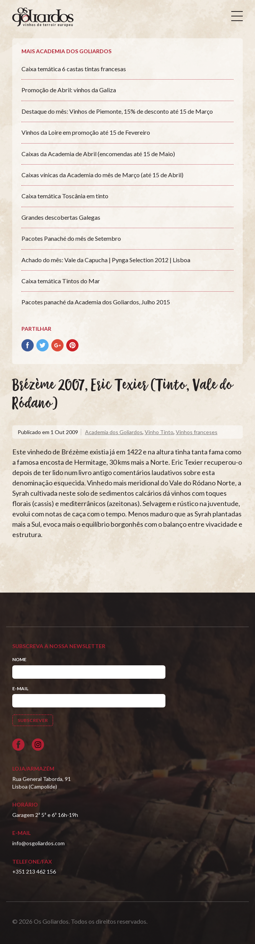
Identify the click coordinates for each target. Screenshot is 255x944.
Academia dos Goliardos (113, 432)
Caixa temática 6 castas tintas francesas (73, 68)
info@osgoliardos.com (38, 843)
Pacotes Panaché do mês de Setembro (71, 238)
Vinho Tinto (159, 432)
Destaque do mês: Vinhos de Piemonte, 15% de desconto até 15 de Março (117, 111)
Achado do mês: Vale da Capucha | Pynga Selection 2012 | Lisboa (105, 259)
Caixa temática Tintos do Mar (60, 280)
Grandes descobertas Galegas (60, 217)
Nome (19, 659)
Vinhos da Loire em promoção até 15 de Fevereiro (85, 132)
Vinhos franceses (196, 432)
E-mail (20, 688)
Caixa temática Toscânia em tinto (64, 195)
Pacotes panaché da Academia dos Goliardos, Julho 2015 (95, 301)
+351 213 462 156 (34, 871)
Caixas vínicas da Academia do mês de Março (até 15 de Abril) (102, 174)
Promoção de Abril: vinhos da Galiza (68, 89)
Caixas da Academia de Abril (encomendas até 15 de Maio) (98, 153)
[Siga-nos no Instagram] (38, 744)
